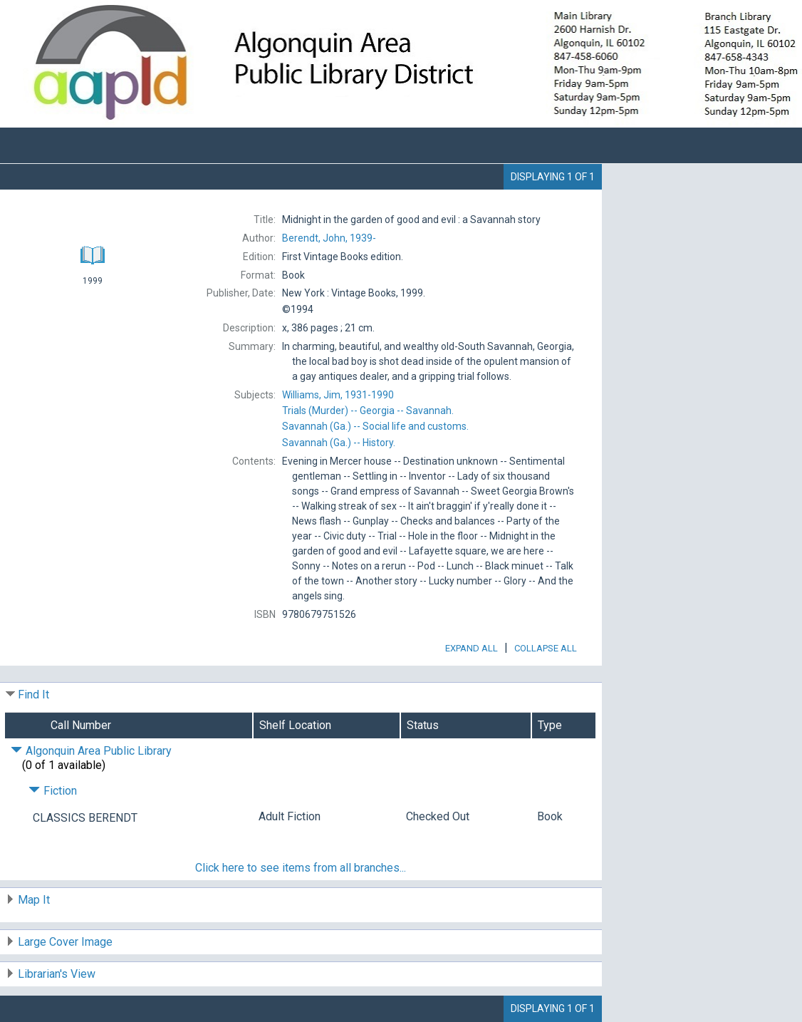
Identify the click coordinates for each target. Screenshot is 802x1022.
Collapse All (545, 648)
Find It (33, 694)
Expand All (471, 648)
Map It (34, 900)
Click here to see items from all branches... (300, 867)
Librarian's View (56, 974)
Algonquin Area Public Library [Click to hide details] (91, 751)
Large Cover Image (65, 942)
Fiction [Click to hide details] (52, 791)
